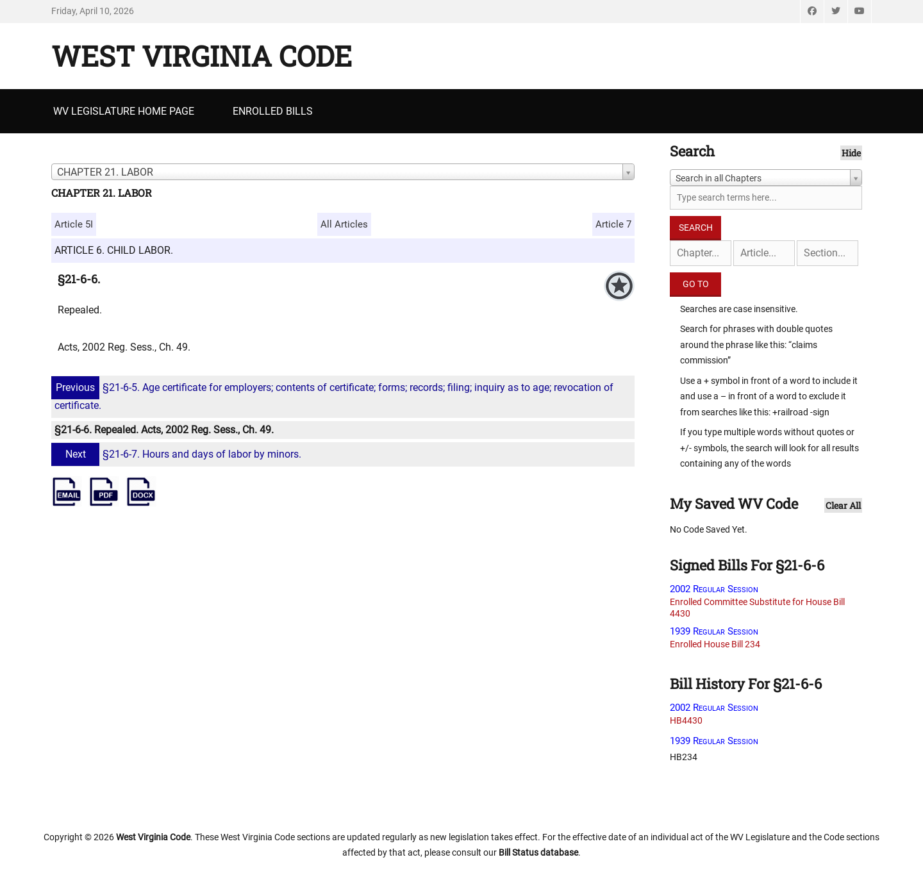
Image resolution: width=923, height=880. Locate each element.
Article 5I (73, 224)
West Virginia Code (201, 55)
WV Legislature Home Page (123, 111)
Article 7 (613, 224)
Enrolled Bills (273, 111)
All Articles (344, 224)
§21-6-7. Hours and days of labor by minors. (177, 454)
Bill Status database (538, 852)
